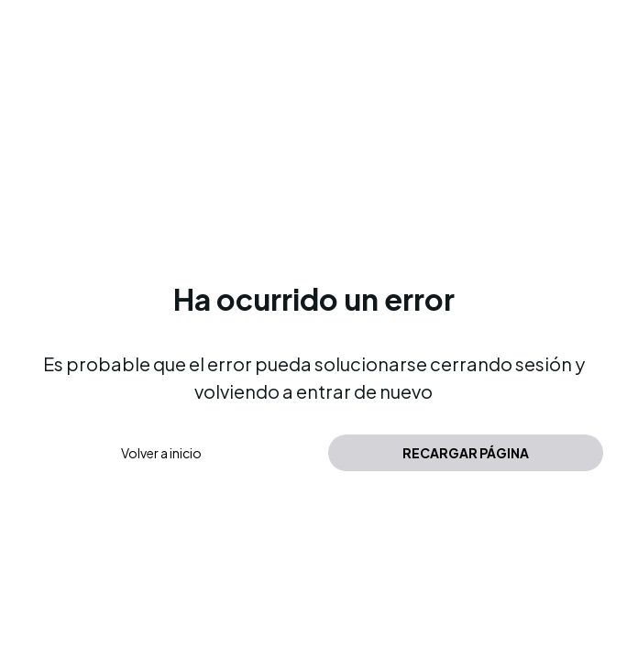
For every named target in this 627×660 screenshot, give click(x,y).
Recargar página (465, 453)
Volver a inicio (161, 453)
